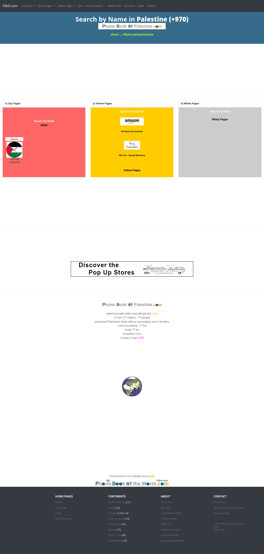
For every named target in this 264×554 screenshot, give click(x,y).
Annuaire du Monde (172, 540)
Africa (111, 507)
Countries (129, 5)
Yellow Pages (65, 5)
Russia (112, 529)
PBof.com (10, 6)
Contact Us (220, 502)
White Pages (45, 5)
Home (58, 502)
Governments (63, 518)
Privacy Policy (221, 513)
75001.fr (166, 524)
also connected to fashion (229, 507)
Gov (80, 5)
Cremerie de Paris (171, 513)
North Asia (114, 535)
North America (116, 502)
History (151, 5)
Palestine (27, 5)
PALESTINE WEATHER (132, 352)
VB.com (165, 507)
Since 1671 (167, 502)
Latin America (116, 518)
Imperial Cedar (169, 535)
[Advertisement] (132, 67)
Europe (112, 513)
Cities (141, 5)
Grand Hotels (168, 518)
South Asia (114, 524)
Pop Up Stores (94, 5)
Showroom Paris (170, 529)
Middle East (114, 5)
